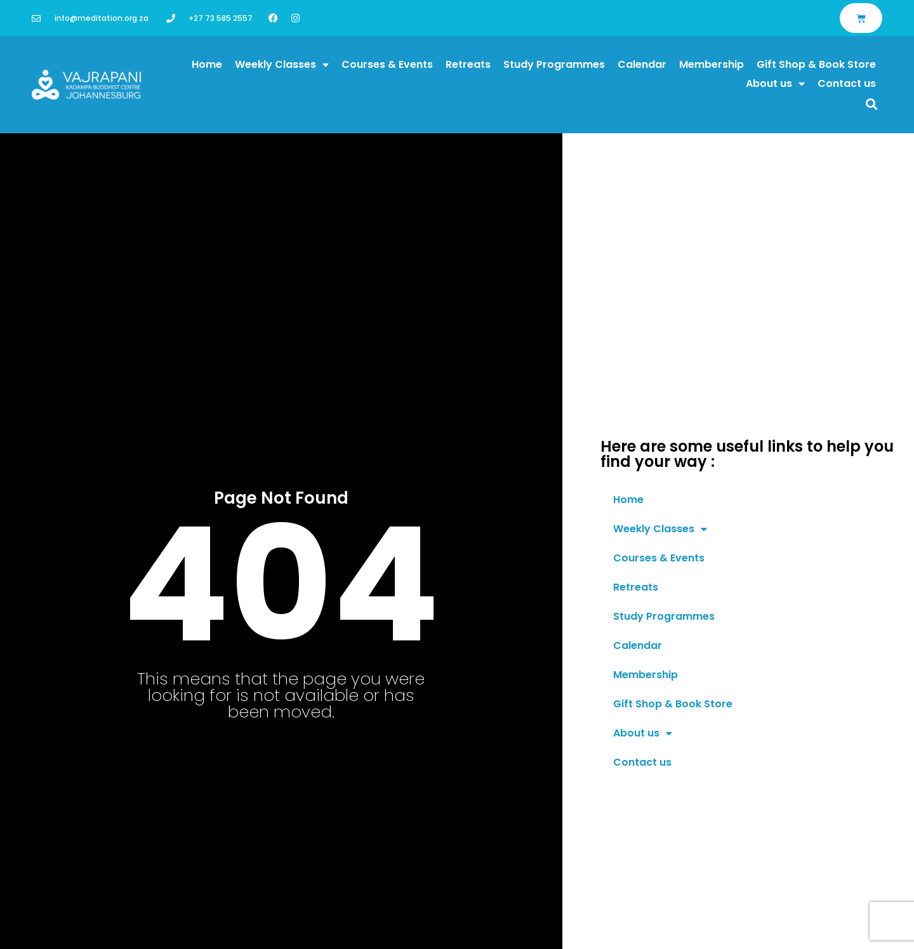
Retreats (468, 64)
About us (775, 83)
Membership (711, 64)
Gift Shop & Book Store (816, 64)
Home (207, 64)
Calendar (642, 64)
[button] (871, 103)
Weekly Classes (282, 64)
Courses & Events (387, 64)
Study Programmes (554, 64)
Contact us (847, 83)
